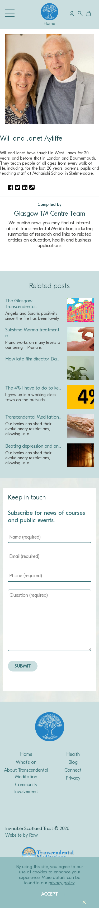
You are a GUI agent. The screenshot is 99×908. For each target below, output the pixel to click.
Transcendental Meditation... (33, 417)
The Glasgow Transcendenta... (21, 303)
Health (73, 754)
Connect (73, 770)
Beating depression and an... (33, 446)
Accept (49, 894)
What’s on (26, 762)
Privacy (73, 778)
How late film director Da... (32, 359)
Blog (73, 762)
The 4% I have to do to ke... (33, 388)
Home (49, 21)
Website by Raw (21, 835)
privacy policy (61, 882)
